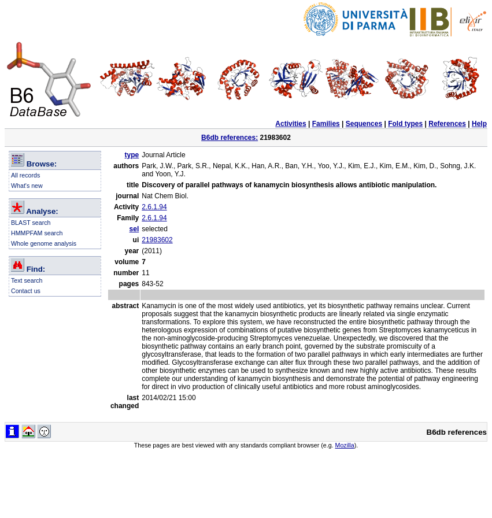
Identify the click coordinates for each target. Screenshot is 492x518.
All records (25, 175)
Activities (290, 124)
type (132, 155)
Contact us (25, 290)
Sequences (364, 124)
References (447, 124)
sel (134, 229)
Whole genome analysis (43, 243)
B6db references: (229, 138)
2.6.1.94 (154, 207)
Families (326, 124)
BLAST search (31, 222)
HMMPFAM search (36, 233)
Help (479, 124)
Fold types (405, 124)
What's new (27, 185)
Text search (27, 280)
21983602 (157, 240)
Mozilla (344, 445)
